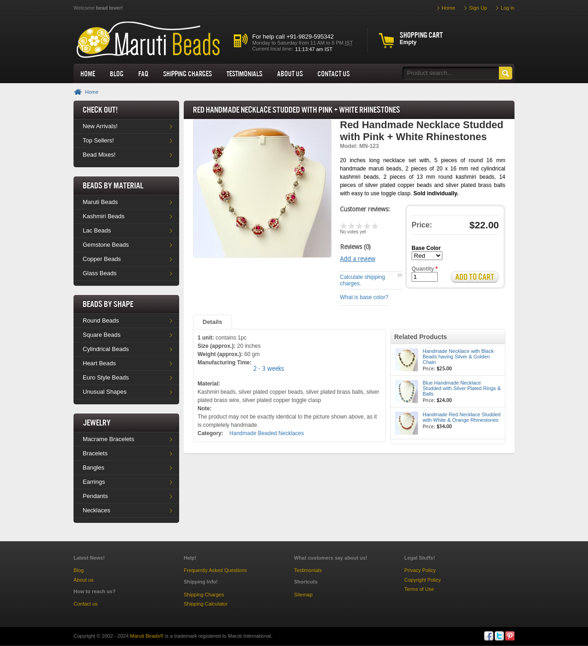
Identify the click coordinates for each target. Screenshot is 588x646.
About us (290, 73)
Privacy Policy (419, 570)
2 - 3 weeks (268, 368)
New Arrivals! (100, 126)
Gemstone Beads (106, 244)
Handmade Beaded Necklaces (266, 433)
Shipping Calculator (205, 603)
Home (87, 73)
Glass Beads (100, 273)
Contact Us (333, 73)
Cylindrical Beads (106, 349)
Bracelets (95, 453)
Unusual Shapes (104, 391)
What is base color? (364, 297)
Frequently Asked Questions (215, 570)
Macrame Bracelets (108, 439)
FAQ (143, 73)
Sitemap (303, 594)
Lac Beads (97, 230)
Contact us (86, 603)
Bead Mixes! (99, 154)
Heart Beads (99, 363)
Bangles (93, 467)
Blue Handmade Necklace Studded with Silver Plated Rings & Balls (462, 388)
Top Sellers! (98, 140)
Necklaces (96, 510)
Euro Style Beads (106, 377)
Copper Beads (102, 258)
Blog (117, 73)
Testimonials (244, 73)
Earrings (94, 481)
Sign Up (478, 8)
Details (212, 321)
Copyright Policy (422, 580)
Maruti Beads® (147, 636)
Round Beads (101, 320)
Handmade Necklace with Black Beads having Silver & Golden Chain (458, 356)
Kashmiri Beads (103, 216)
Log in (507, 8)
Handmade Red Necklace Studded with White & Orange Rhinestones (461, 417)
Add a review (357, 258)
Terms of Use (419, 589)
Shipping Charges (187, 73)
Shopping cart (421, 35)
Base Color (426, 248)
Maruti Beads (100, 201)
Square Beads (101, 334)
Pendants (95, 496)
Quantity (425, 269)
